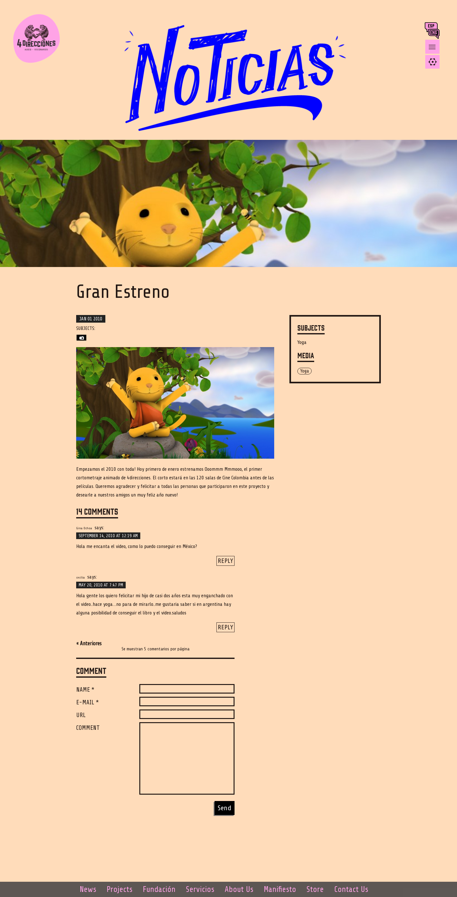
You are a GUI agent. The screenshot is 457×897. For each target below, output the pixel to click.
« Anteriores (89, 643)
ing (435, 34)
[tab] (432, 62)
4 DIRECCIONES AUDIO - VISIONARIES (41, 38)
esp (432, 27)
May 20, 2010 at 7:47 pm (101, 585)
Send (224, 808)
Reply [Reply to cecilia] (225, 627)
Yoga (302, 342)
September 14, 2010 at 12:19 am (108, 535)
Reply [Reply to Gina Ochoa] (225, 561)
